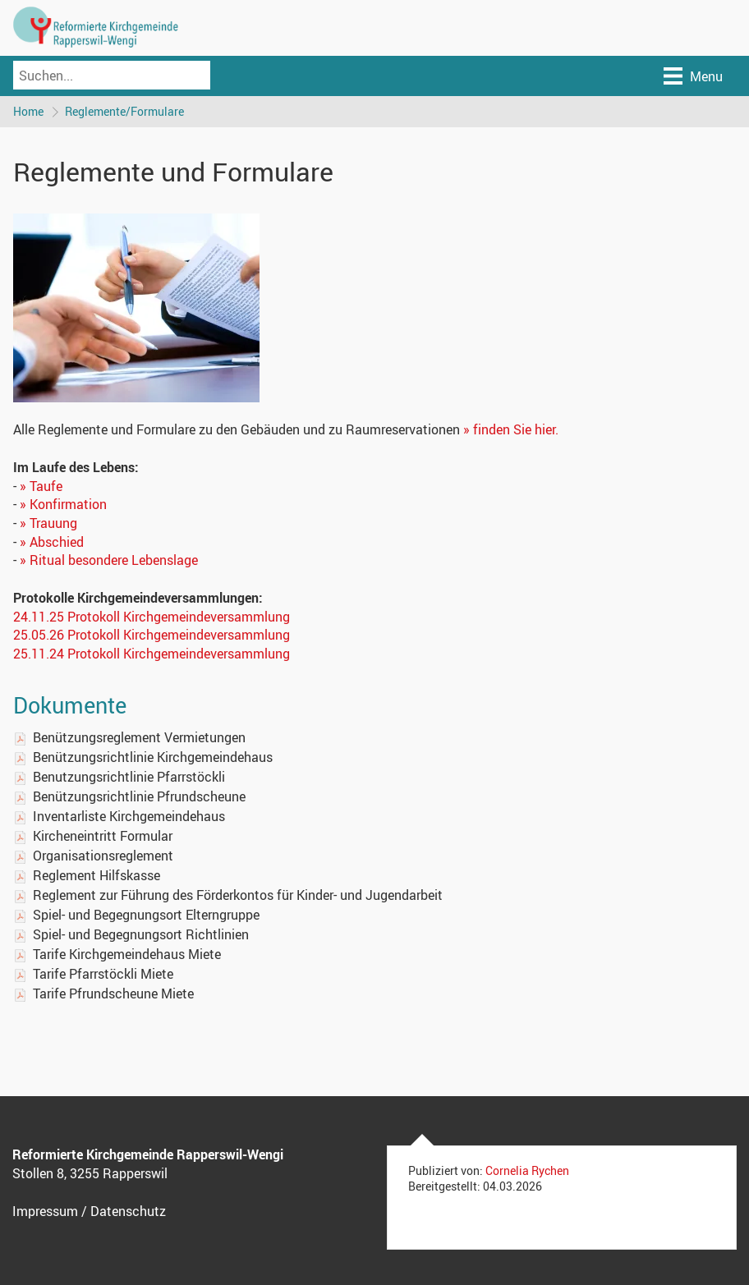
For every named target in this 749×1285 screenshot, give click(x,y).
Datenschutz (128, 1211)
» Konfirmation (63, 504)
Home (28, 111)
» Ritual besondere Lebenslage (109, 560)
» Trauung (48, 523)
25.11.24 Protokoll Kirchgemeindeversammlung (151, 654)
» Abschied (52, 542)
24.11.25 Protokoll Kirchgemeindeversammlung (151, 617)
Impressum (45, 1211)
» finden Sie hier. (510, 429)
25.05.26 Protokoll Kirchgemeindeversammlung (151, 635)
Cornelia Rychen (527, 1170)
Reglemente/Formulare (124, 111)
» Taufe (41, 486)
